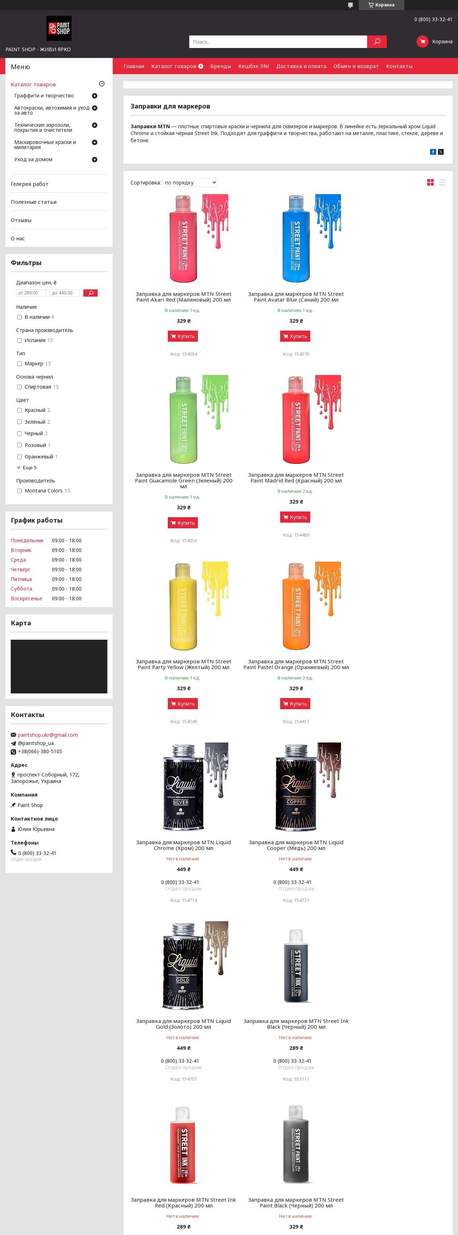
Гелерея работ (30, 183)
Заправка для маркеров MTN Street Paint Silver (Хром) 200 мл (181, 1027)
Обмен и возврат (356, 65)
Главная (133, 65)
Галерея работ (251, 1137)
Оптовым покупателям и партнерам (389, 1137)
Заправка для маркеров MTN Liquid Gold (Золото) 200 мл (395, 670)
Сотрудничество (145, 82)
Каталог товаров (173, 65)
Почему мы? (248, 1171)
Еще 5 (29, 467)
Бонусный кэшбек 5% (258, 1146)
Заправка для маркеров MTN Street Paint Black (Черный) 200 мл (395, 848)
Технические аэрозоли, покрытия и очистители (43, 127)
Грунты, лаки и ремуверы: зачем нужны (168, 1154)
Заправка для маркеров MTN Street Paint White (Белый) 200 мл (395, 1027)
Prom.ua (260, 1222)
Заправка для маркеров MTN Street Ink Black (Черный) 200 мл (181, 848)
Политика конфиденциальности (271, 1228)
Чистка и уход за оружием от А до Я (165, 1163)
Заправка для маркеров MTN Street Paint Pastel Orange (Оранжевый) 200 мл (395, 486)
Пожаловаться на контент (207, 1228)
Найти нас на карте (369, 1154)
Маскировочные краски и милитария (45, 145)
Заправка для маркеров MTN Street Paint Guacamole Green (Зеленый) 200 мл (395, 299)
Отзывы (21, 220)
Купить (183, 336)
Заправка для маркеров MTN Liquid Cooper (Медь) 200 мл (288, 670)
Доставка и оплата (301, 65)
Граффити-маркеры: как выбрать (160, 1146)
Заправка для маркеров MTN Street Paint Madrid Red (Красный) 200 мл (181, 483)
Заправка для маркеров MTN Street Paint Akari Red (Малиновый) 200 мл (181, 296)
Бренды (220, 65)
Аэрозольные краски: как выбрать (161, 1137)
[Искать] (377, 41)
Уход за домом (33, 160)
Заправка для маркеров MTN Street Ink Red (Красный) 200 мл (288, 848)
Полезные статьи (34, 201)
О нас (18, 237)
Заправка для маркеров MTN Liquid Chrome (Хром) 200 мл (181, 670)
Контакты (399, 65)
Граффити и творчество (44, 96)
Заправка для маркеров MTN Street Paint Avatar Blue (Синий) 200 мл (288, 296)
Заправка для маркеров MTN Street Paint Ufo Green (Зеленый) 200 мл (288, 1027)
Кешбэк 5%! (253, 65)
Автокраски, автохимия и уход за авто (52, 110)
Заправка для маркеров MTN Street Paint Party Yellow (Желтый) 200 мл (288, 483)
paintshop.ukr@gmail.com (48, 735)
